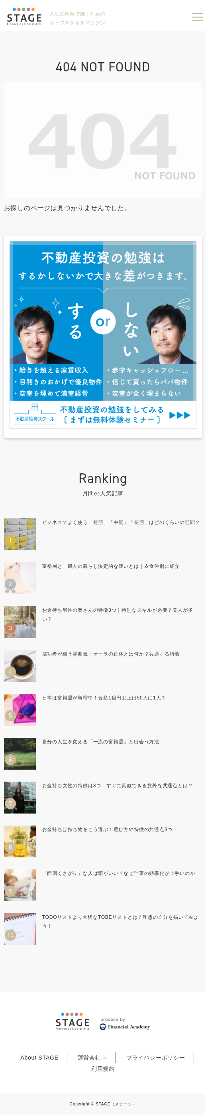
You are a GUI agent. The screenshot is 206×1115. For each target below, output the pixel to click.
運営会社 (89, 1057)
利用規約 (103, 1069)
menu (197, 17)
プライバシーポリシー (155, 1057)
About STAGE (39, 1057)
